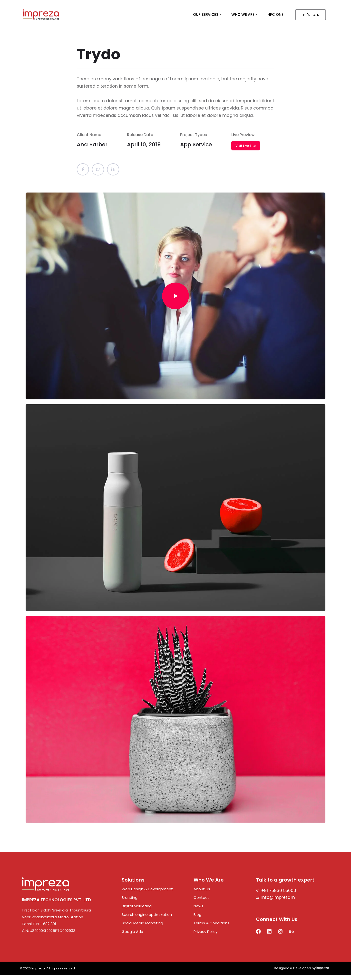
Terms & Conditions (211, 923)
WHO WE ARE (245, 14)
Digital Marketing (137, 906)
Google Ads (132, 931)
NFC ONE (275, 14)
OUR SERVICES (208, 14)
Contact (201, 897)
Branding (129, 897)
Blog (197, 914)
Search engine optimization (147, 914)
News (198, 906)
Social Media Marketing (142, 923)
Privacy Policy (205, 931)
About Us (202, 889)
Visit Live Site (245, 145)
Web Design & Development (147, 889)
